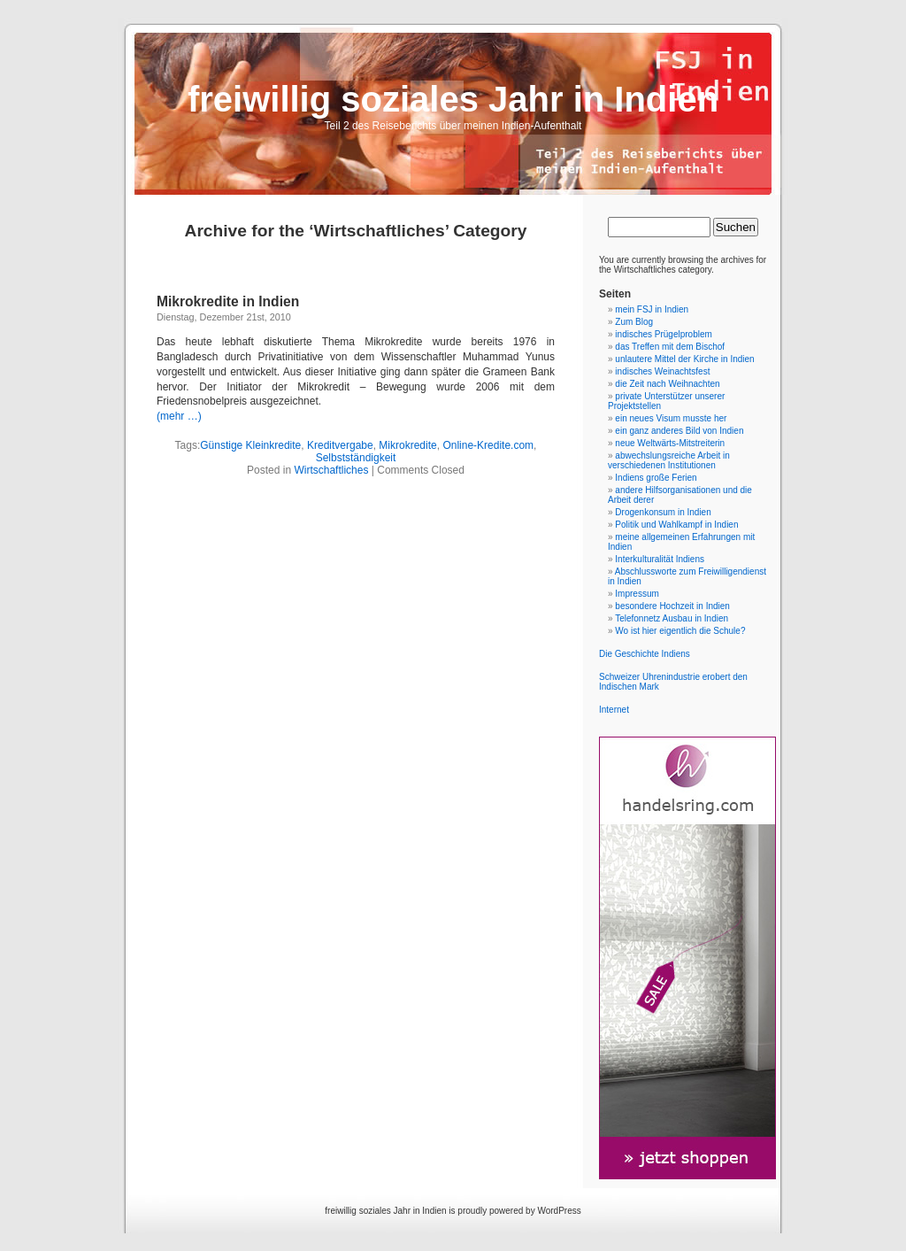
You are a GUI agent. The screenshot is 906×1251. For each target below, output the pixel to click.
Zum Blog (634, 322)
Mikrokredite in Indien (228, 301)
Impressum (636, 593)
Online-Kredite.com (488, 445)
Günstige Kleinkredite (250, 445)
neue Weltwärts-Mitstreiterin (670, 443)
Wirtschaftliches (331, 470)
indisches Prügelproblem (663, 334)
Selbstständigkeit (356, 458)
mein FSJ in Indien (651, 309)
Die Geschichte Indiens (644, 654)
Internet (614, 709)
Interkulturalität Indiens (659, 559)
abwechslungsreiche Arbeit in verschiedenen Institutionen (669, 460)
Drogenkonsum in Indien (662, 512)
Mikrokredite (407, 445)
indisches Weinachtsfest (662, 371)
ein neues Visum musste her (670, 418)
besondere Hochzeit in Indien (672, 606)
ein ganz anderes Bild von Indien (679, 431)
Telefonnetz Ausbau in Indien (671, 618)
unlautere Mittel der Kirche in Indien (684, 359)
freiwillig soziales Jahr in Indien (453, 99)
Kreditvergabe (340, 445)
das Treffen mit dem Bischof (670, 346)
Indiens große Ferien (655, 478)
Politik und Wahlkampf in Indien (676, 524)
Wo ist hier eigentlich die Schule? (680, 631)
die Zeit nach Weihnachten (667, 384)
